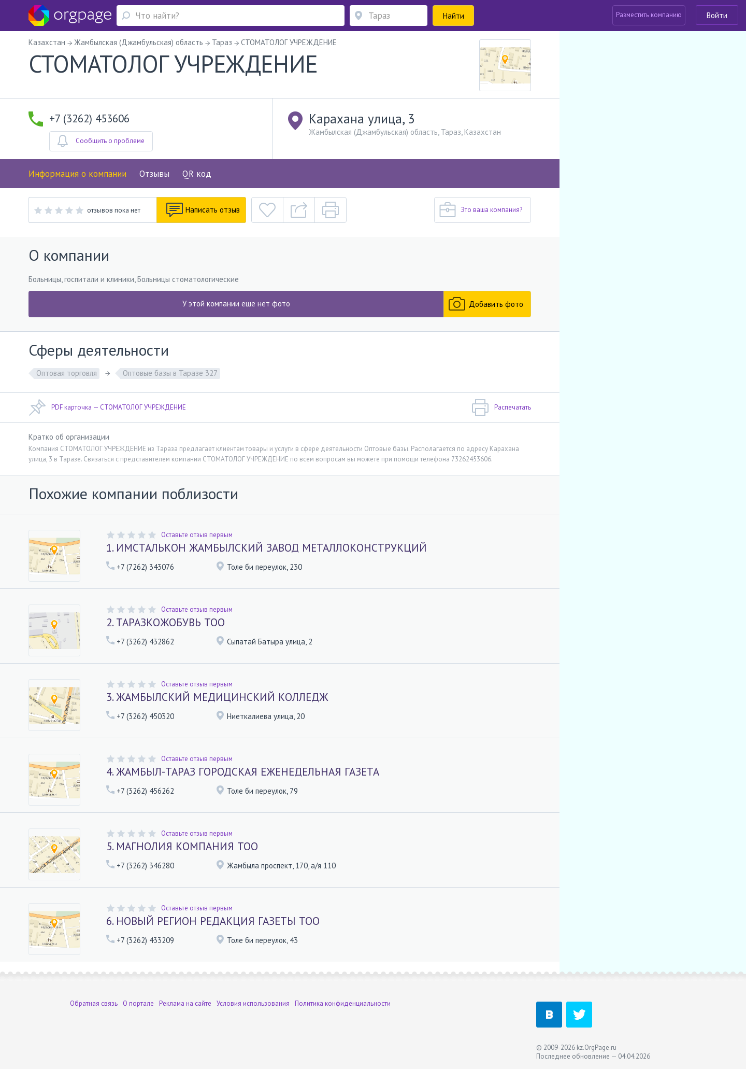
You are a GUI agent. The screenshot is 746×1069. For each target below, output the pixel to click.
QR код (196, 173)
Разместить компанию (649, 14)
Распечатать (501, 407)
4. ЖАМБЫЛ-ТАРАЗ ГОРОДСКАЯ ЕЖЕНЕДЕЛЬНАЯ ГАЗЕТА (242, 772)
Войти (717, 15)
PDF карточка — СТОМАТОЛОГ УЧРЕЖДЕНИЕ (107, 407)
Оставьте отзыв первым (197, 534)
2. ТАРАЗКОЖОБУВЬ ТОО (165, 622)
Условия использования (253, 1002)
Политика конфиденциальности (343, 1002)
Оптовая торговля (66, 373)
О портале (138, 1002)
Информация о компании (77, 173)
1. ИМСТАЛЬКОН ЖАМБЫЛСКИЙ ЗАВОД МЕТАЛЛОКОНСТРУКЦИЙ (266, 548)
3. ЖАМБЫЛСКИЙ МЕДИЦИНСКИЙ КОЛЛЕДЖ (217, 697)
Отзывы (154, 173)
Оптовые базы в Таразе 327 (170, 373)
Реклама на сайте (185, 1002)
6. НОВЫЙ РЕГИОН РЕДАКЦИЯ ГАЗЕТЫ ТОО (213, 921)
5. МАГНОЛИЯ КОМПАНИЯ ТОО (182, 846)
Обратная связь (94, 1002)
